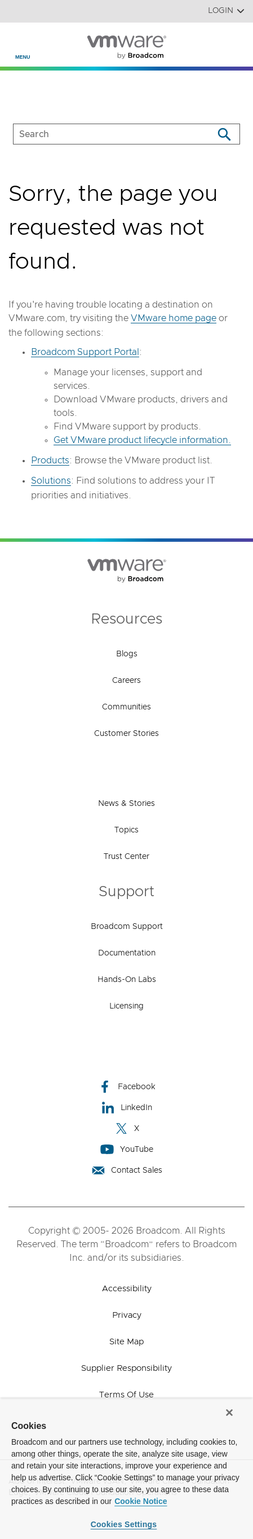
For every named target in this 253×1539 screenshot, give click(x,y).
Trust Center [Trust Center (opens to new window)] (126, 857)
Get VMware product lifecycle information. (142, 440)
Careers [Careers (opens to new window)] (126, 681)
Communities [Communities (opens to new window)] (126, 707)
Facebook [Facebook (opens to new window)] (127, 1087)
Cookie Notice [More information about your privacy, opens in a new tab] (140, 1501)
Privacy (126, 1315)
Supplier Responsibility (126, 1368)
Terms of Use (126, 1395)
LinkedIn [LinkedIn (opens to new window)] (126, 1107)
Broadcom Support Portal (85, 352)
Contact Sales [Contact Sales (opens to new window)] (126, 1170)
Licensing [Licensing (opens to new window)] (126, 1006)
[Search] (223, 134)
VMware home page (173, 318)
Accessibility (127, 1288)
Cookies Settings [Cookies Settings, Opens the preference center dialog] (124, 1524)
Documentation (127, 953)
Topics (126, 830)
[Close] (229, 1412)
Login (226, 11)
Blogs (126, 654)
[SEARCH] (101, 134)
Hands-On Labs (126, 980)
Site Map (126, 1342)
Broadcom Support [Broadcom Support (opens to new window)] (127, 927)
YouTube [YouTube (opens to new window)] (126, 1149)
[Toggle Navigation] (17, 40)
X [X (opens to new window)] (126, 1128)
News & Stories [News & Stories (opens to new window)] (126, 804)
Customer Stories (126, 734)
